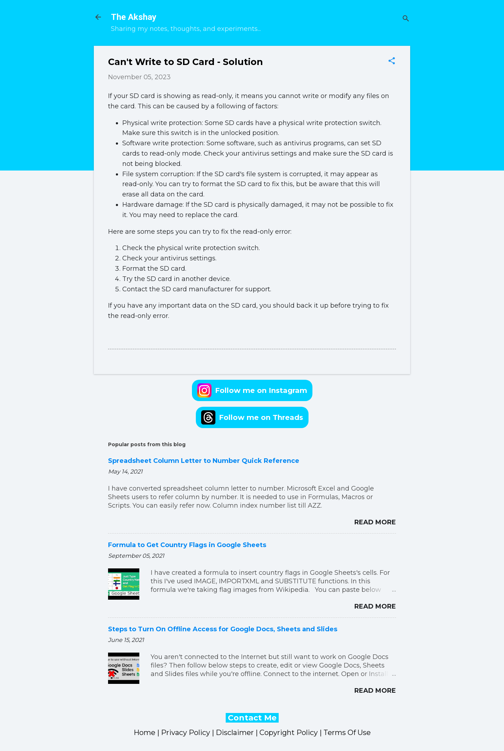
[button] (391, 61)
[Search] (406, 19)
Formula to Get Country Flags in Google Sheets (187, 545)
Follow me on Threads (252, 417)
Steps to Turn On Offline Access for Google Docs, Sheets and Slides (222, 629)
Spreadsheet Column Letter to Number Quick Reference (203, 461)
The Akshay (133, 17)
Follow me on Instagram (252, 390)
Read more (375, 522)
